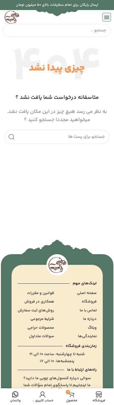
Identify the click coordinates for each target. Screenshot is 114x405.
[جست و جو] (57, 137)
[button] (106, 17)
